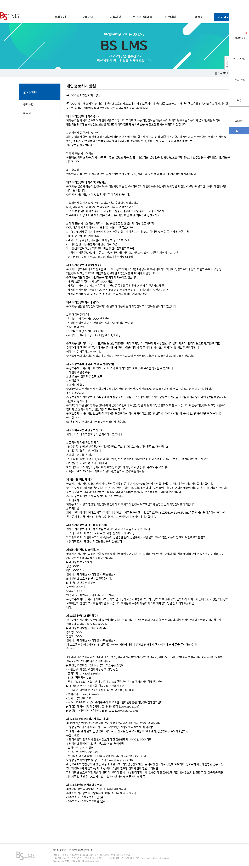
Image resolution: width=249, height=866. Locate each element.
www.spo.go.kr (129, 706)
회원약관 (63, 850)
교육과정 (115, 17)
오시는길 (88, 850)
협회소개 (60, 17)
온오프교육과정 (143, 17)
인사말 (55, 850)
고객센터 (197, 17)
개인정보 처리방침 (76, 850)
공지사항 (28, 104)
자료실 (27, 113)
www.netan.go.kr (126, 710)
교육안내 (87, 17)
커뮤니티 (170, 17)
